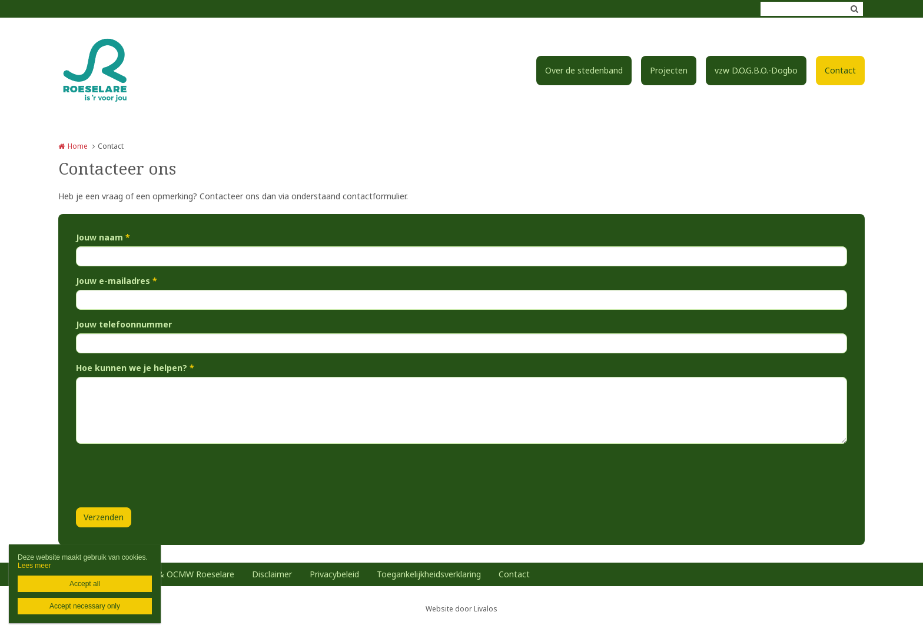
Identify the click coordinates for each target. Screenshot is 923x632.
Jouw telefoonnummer (124, 324)
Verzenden (104, 517)
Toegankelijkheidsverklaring (429, 574)
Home (78, 146)
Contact (840, 70)
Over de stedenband (584, 70)
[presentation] (165, 476)
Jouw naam (103, 237)
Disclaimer (272, 574)
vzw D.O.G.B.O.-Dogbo (756, 70)
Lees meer (34, 565)
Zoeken (854, 9)
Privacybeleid (334, 574)
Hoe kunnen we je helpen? (135, 367)
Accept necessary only (84, 606)
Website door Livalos (461, 609)
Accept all (84, 584)
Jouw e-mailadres (116, 280)
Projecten (669, 70)
